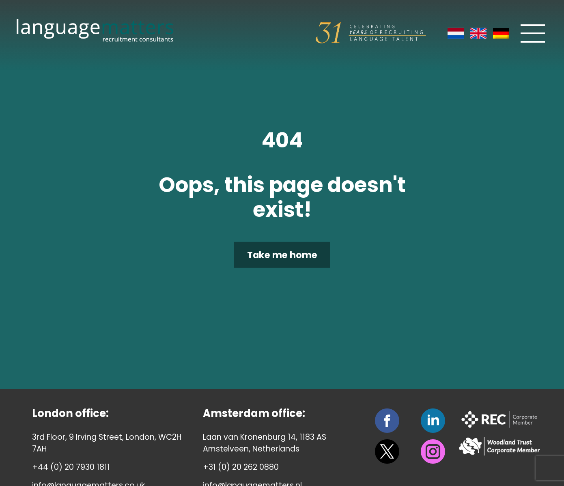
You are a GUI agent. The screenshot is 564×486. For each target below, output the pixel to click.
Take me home (282, 254)
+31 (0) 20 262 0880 (241, 467)
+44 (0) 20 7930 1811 (71, 467)
